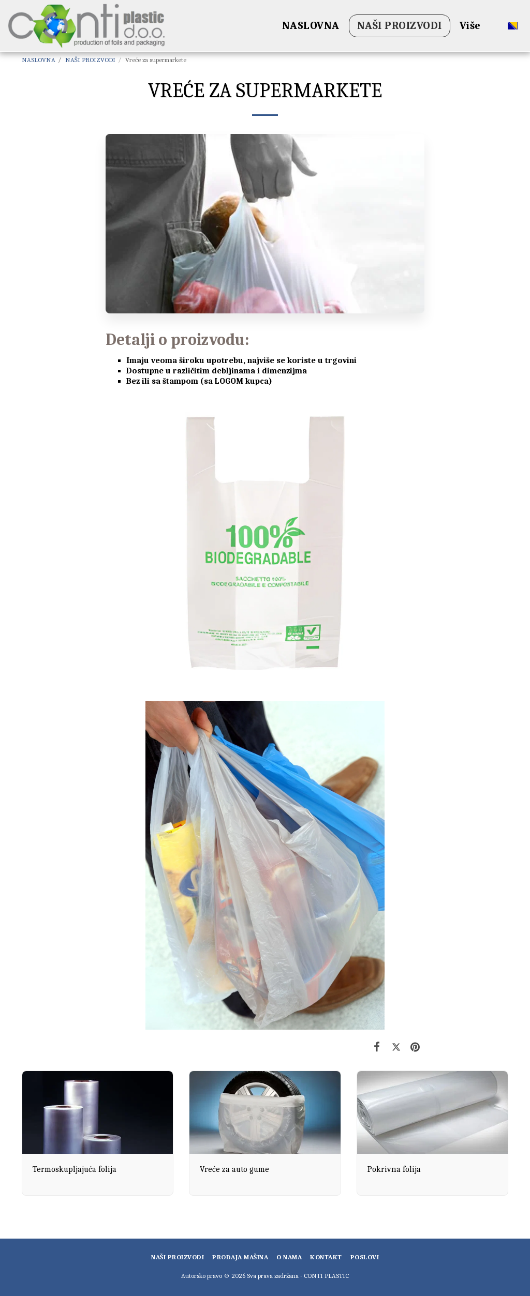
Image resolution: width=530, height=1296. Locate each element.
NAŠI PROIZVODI (90, 60)
